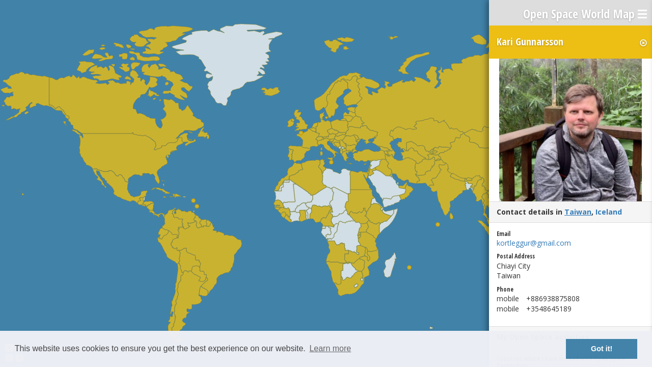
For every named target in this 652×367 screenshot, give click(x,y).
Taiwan (577, 212)
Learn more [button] (330, 348)
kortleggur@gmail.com (534, 243)
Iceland (608, 212)
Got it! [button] (601, 349)
